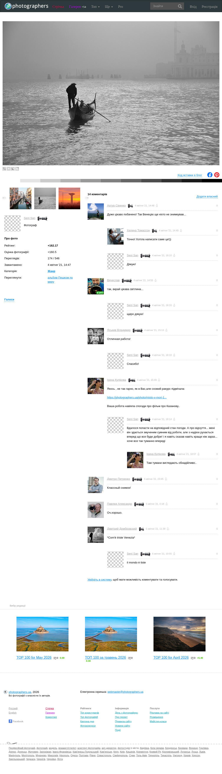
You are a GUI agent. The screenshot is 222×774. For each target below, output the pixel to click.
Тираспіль (166, 755)
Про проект (121, 717)
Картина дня (87, 721)
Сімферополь (120, 755)
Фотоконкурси (87, 725)
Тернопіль (153, 755)
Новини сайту (122, 725)
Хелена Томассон (138, 230)
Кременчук (142, 751)
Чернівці (51, 759)
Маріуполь (14, 755)
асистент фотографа (88, 748)
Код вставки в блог (190, 175)
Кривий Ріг (155, 751)
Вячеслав (113, 280)
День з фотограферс (126, 712)
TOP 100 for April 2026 (171, 657)
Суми (132, 755)
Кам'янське (106, 751)
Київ (122, 751)
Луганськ (185, 751)
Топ (95, 6)
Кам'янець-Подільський (85, 751)
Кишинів (130, 751)
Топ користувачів (89, 712)
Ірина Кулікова (116, 379)
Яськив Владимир (119, 330)
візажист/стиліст (67, 748)
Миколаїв (53, 755)
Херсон (196, 755)
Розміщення (156, 717)
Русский (13, 708)
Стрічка (58, 6)
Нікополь (64, 755)
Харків (187, 755)
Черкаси (30, 759)
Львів (202, 751)
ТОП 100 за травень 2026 (105, 657)
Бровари (183, 748)
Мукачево (41, 755)
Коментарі (51, 717)
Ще (109, 6)
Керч (116, 751)
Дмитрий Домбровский (122, 528)
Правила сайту (123, 721)
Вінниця (193, 748)
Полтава (83, 755)
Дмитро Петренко (118, 478)
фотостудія (124, 748)
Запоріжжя (45, 751)
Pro (120, 6)
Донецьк (22, 751)
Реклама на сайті (159, 712)
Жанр (51, 271)
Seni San (29, 218)
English (12, 712)
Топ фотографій (89, 717)
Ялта (60, 759)
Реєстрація (209, 6)
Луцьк (194, 751)
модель (53, 748)
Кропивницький (170, 751)
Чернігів (41, 759)
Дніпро (12, 751)
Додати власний (207, 196)
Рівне (93, 755)
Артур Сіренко (116, 205)
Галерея (77, 6)
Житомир (33, 751)
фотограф (41, 748)
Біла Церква (157, 748)
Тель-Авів (141, 755)
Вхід (193, 6)
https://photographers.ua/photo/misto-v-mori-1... (137, 397)
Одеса (73, 755)
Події (118, 730)
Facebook (16, 721)
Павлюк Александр (119, 503)
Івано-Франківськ (62, 751)
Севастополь (104, 755)
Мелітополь (28, 755)
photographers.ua (20, 692)
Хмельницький (17, 759)
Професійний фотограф (22, 748)
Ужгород (177, 755)
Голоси (9, 299)
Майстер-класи (158, 721)
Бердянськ (171, 748)
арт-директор (109, 748)
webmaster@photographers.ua (125, 691)
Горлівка (203, 748)
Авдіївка (144, 748)
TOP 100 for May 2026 (33, 657)
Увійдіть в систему (99, 579)
